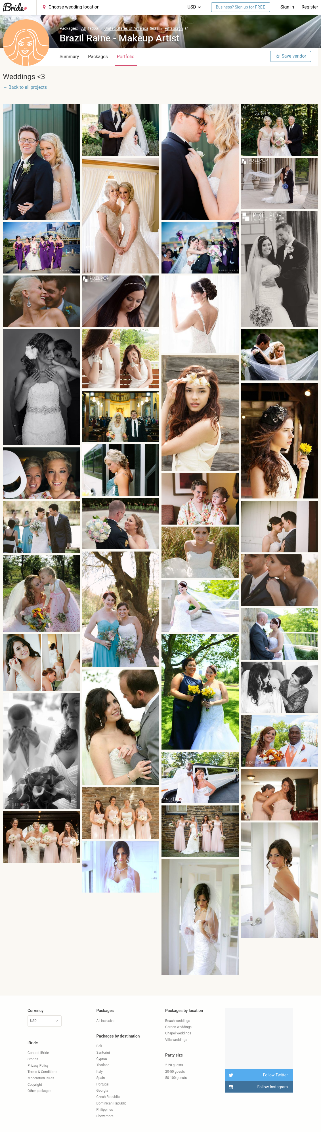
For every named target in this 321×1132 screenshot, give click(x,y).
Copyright (35, 1085)
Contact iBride (38, 1053)
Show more (105, 1116)
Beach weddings (177, 1021)
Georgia (102, 1091)
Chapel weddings (178, 1033)
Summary (69, 56)
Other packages (39, 1091)
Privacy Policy (38, 1066)
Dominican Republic (111, 1103)
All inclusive (105, 1021)
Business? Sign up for (241, 7)
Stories (33, 1059)
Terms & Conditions (42, 1072)
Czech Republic (108, 1097)
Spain (100, 1078)
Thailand (103, 1065)
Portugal (102, 1084)
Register (309, 7)
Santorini (103, 1053)
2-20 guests (174, 1065)
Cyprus (101, 1059)
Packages (98, 56)
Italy (99, 1072)
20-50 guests (175, 1072)
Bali (99, 1046)
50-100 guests (176, 1078)
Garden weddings (178, 1027)
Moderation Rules (41, 1078)
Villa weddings (176, 1040)
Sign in (287, 7)
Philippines (104, 1110)
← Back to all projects (25, 87)
